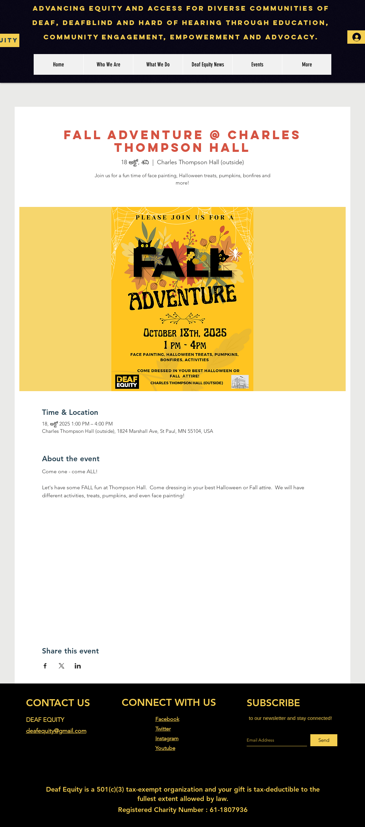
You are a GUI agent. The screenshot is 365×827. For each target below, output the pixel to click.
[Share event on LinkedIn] (78, 665)
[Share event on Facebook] (45, 665)
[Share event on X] (61, 665)
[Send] (323, 740)
